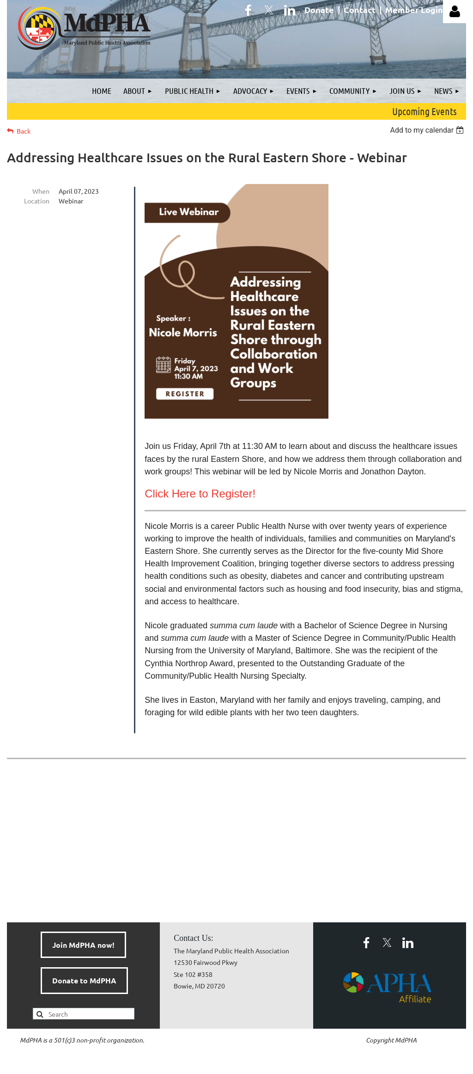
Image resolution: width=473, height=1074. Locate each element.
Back (23, 131)
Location (36, 200)
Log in (454, 11)
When (40, 191)
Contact (360, 9)
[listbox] (428, 130)
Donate (319, 9)
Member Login (414, 9)
